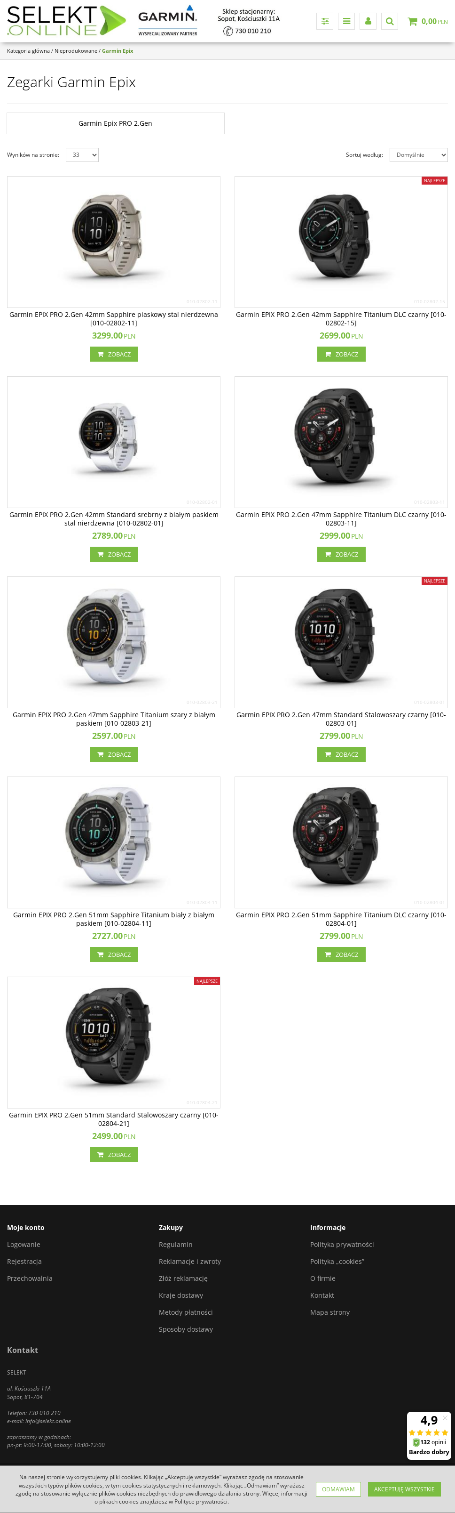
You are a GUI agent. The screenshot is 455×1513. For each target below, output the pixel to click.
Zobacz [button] (114, 354)
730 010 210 (44, 1413)
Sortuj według (364, 155)
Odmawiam (338, 1489)
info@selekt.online (48, 1421)
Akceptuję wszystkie (404, 1489)
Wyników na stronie (33, 155)
